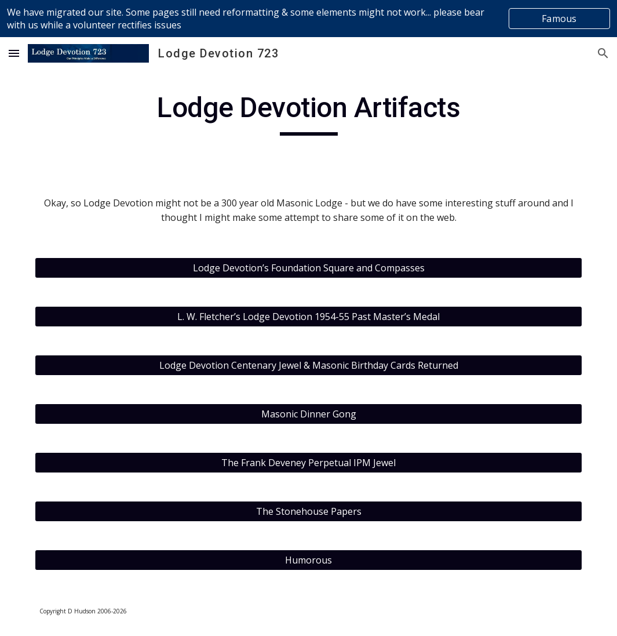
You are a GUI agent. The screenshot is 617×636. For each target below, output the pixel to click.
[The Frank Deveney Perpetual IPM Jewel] (308, 462)
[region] (308, 18)
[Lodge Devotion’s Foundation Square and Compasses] (308, 268)
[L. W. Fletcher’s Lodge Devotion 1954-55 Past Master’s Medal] (308, 316)
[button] (14, 53)
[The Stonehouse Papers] (308, 511)
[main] (308, 113)
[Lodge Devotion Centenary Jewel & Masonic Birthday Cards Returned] (308, 365)
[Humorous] (308, 560)
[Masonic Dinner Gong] (308, 414)
